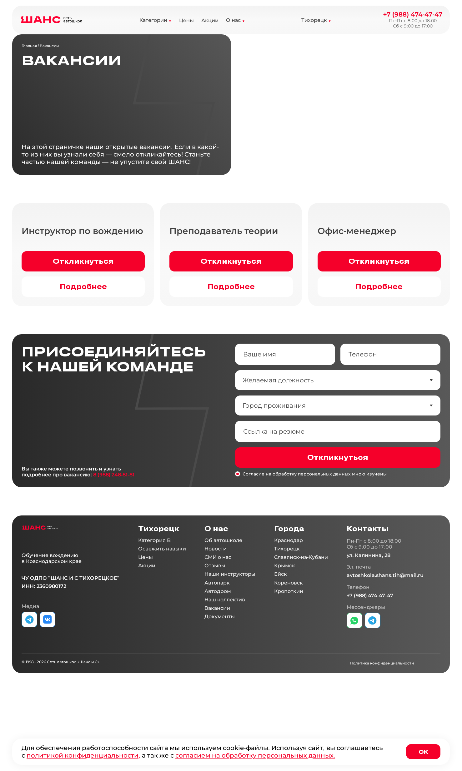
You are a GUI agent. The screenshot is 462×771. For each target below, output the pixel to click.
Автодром (217, 661)
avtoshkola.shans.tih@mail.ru (385, 645)
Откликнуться (83, 331)
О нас (233, 20)
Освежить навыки (162, 618)
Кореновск (288, 652)
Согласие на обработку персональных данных (297, 543)
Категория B (154, 610)
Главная (29, 46)
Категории (153, 20)
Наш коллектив (224, 669)
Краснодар (288, 610)
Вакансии (49, 46)
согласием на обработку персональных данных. (255, 755)
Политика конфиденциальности (382, 732)
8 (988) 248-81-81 (113, 544)
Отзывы (214, 635)
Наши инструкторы (229, 644)
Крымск (284, 635)
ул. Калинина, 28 (368, 625)
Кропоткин (288, 661)
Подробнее (83, 356)
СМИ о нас (217, 627)
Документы (219, 686)
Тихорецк (314, 20)
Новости (215, 618)
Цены (186, 20)
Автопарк (217, 652)
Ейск (280, 644)
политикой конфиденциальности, (83, 755)
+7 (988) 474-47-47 (412, 14)
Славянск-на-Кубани (301, 627)
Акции (209, 20)
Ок (423, 752)
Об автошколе (223, 610)
